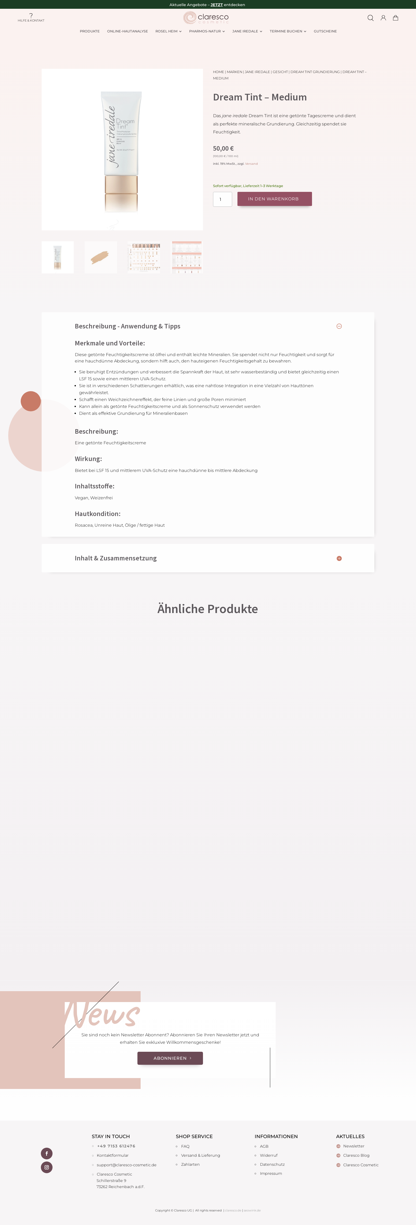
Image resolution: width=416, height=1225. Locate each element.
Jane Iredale (257, 72)
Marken (234, 72)
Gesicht (280, 72)
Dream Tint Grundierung (315, 72)
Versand (251, 164)
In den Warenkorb (273, 198)
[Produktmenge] (222, 199)
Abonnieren (170, 1058)
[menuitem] (90, 32)
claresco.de (233, 1210)
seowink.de (252, 1210)
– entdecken (226, 4)
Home (218, 72)
